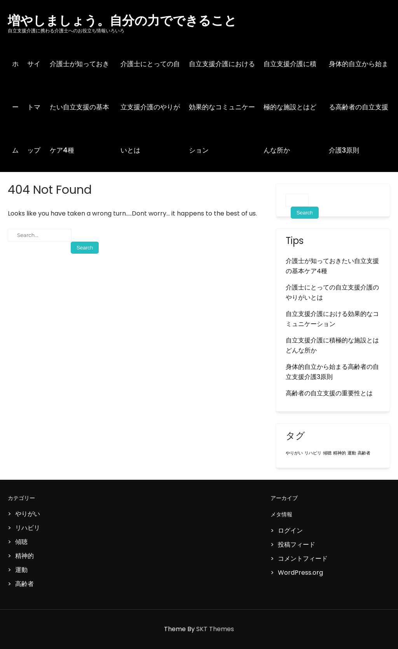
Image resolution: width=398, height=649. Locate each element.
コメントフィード (303, 558)
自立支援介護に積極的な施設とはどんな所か (290, 107)
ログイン (290, 530)
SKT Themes (215, 628)
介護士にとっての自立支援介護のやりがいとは (150, 107)
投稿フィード (296, 544)
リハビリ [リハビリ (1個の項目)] (312, 453)
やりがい (27, 513)
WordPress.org (300, 572)
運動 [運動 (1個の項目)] (351, 453)
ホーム (15, 107)
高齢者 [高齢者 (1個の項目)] (364, 453)
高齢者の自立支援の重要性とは (329, 393)
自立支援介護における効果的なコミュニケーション (222, 107)
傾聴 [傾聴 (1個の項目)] (327, 453)
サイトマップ (33, 107)
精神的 (24, 555)
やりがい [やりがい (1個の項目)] (294, 453)
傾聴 (21, 541)
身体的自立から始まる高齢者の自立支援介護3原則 (332, 371)
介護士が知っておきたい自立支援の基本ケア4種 (79, 107)
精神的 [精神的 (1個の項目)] (339, 453)
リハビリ (27, 527)
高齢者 (24, 583)
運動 (21, 569)
